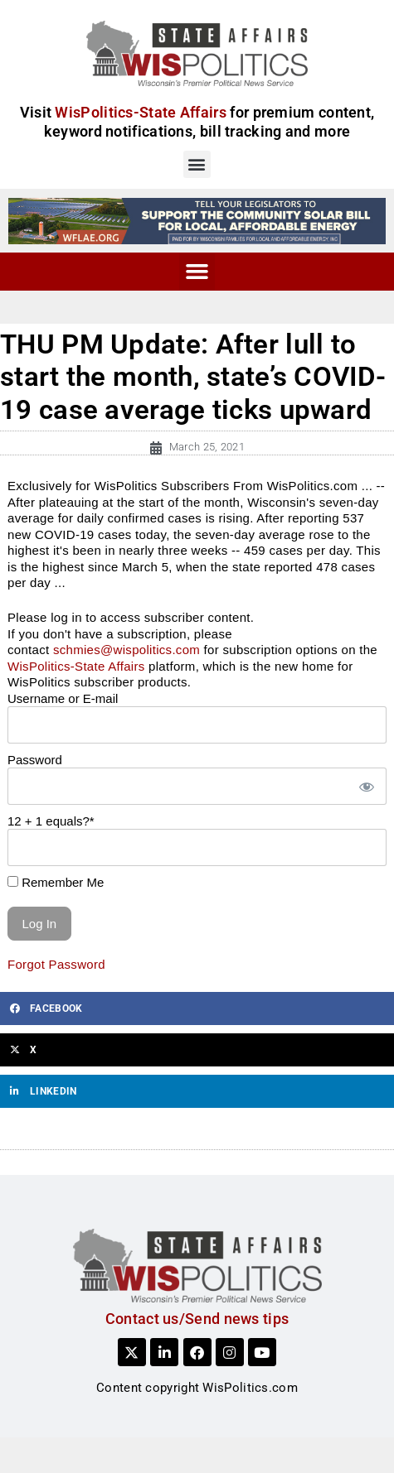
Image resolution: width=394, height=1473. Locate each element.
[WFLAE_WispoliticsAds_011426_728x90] (197, 220)
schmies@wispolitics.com (126, 650)
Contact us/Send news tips (197, 1318)
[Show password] (366, 786)
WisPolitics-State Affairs (76, 666)
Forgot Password (56, 964)
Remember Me (55, 882)
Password (34, 760)
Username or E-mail (62, 698)
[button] (197, 164)
